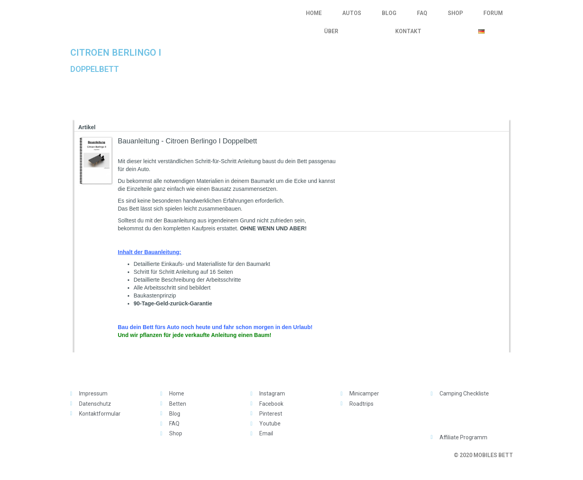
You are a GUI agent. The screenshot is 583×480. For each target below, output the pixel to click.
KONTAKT (408, 31)
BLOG (389, 13)
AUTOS (351, 13)
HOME (314, 13)
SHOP (455, 13)
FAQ (422, 13)
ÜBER (331, 31)
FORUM (493, 13)
